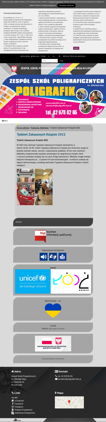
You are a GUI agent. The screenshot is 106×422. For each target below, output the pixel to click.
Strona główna (25, 56)
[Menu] (53, 121)
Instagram (17, 407)
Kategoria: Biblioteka (40, 128)
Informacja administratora (77, 56)
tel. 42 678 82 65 (64, 376)
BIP (14, 398)
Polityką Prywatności (56, 2)
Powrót (19, 222)
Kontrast (66, 56)
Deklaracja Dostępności (23, 413)
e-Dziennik (17, 400)
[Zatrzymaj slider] (53, 115)
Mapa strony (35, 56)
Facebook (17, 404)
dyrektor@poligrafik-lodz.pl (68, 379)
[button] (2, 96)
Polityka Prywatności (21, 410)
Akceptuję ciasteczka (66, 5)
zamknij (76, 48)
